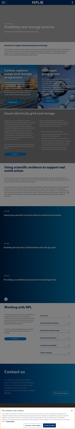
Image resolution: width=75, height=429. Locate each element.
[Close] (72, 413)
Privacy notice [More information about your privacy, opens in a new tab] (10, 423)
